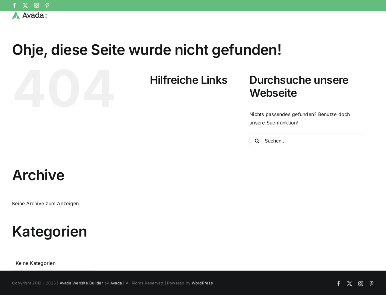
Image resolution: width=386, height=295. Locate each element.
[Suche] (256, 160)
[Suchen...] (306, 160)
